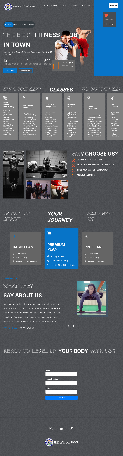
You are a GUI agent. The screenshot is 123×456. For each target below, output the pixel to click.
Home (45, 5)
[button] (68, 326)
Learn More (25, 70)
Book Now (10, 70)
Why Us (66, 5)
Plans (75, 5)
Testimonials (86, 5)
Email (47, 388)
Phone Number (51, 379)
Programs (55, 5)
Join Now (113, 5)
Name (47, 370)
